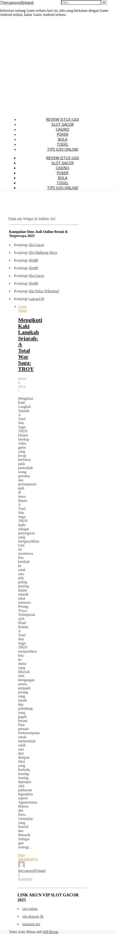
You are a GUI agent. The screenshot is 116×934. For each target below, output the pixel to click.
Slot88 (33, 260)
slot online (30, 909)
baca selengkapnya (28, 857)
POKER (62, 134)
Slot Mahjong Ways (42, 252)
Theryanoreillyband (16, 2)
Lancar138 (36, 299)
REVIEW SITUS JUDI (62, 119)
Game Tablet (22, 308)
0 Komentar (25, 877)
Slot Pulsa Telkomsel (43, 291)
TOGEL (63, 144)
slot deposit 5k (32, 916)
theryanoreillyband (31, 871)
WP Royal (50, 932)
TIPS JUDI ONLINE (62, 149)
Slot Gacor (36, 245)
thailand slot (31, 924)
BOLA (62, 139)
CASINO (62, 129)
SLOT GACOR (63, 124)
